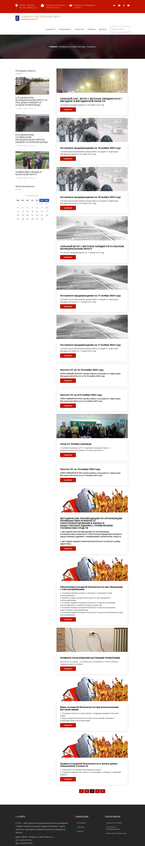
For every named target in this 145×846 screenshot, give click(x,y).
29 (37, 219)
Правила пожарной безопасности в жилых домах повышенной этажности (88, 764)
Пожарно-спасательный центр (38, 18)
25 (18, 219)
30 (42, 219)
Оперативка (64, 29)
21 (32, 215)
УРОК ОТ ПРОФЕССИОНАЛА (75, 444)
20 (27, 215)
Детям (102, 29)
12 (23, 211)
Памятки (91, 29)
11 (18, 211)
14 (32, 211)
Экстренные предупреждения (113, 828)
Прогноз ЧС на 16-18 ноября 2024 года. (82, 370)
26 (23, 219)
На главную (81, 823)
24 (47, 215)
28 (32, 219)
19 (23, 215)
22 (37, 215)
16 (42, 211)
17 (47, 211)
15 (37, 211)
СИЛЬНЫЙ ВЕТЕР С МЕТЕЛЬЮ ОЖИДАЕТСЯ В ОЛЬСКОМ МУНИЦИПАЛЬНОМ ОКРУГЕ (92, 247)
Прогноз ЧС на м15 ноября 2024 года (81, 395)
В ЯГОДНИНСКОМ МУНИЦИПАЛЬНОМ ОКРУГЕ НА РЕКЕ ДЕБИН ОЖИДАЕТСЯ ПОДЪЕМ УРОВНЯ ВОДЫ (31, 101)
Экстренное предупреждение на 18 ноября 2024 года (90, 148)
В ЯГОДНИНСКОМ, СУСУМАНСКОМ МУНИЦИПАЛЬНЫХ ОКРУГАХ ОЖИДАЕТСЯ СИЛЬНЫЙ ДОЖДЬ (31, 138)
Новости (79, 29)
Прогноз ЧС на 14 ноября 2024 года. (80, 469)
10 (47, 207)
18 (18, 215)
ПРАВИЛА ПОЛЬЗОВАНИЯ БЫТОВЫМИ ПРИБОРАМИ (90, 658)
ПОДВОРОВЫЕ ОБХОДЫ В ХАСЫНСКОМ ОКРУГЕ (28, 173)
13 (27, 211)
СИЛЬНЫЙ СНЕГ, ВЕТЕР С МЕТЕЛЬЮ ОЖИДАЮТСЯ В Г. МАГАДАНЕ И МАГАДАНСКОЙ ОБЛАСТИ (91, 100)
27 (27, 219)
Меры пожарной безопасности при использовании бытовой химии (89, 708)
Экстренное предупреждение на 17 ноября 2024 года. (90, 295)
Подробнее (68, 109)
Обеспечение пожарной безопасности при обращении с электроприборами (91, 588)
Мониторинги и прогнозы (116, 833)
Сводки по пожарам (114, 823)
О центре (49, 29)
